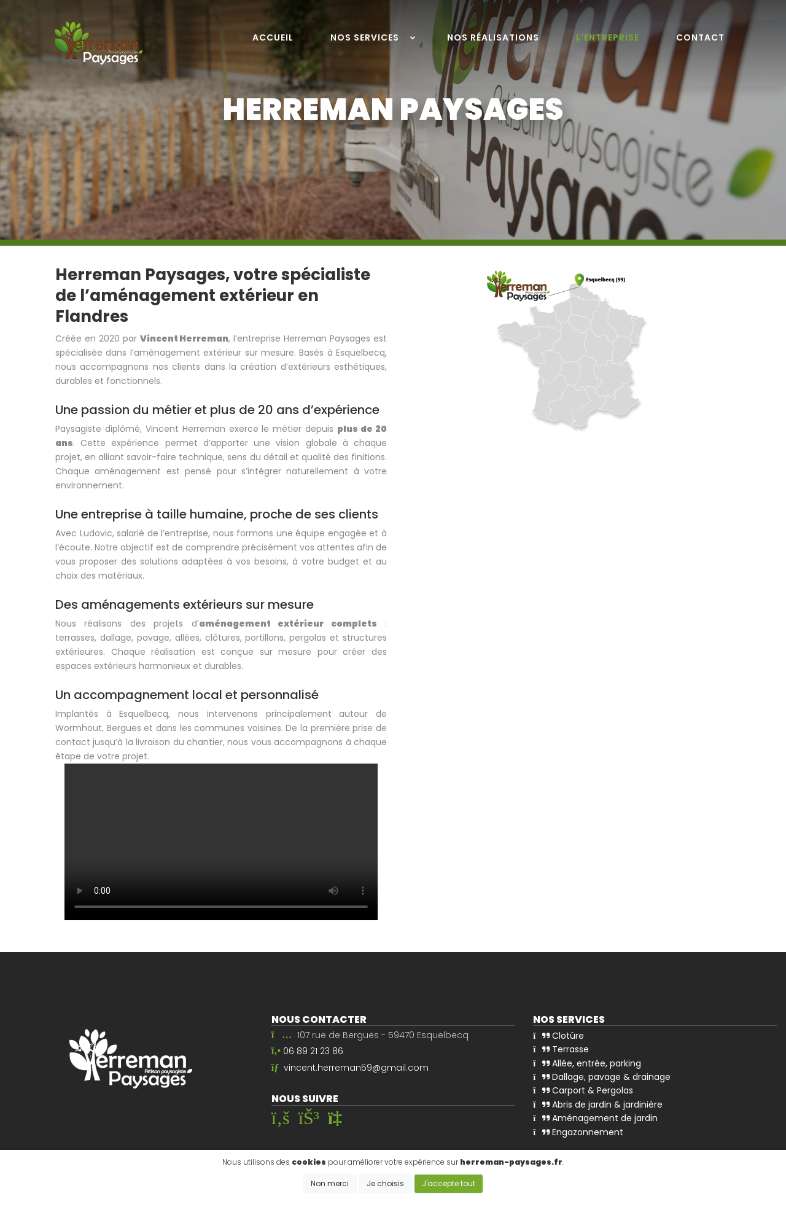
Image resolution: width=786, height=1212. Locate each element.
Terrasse (561, 1049)
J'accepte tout (448, 1183)
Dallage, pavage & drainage (602, 1077)
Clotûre (558, 1036)
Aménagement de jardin (595, 1118)
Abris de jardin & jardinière (598, 1104)
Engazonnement (578, 1132)
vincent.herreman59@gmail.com (356, 1067)
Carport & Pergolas (583, 1090)
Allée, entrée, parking (587, 1063)
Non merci (330, 1183)
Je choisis (385, 1183)
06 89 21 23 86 (313, 1051)
